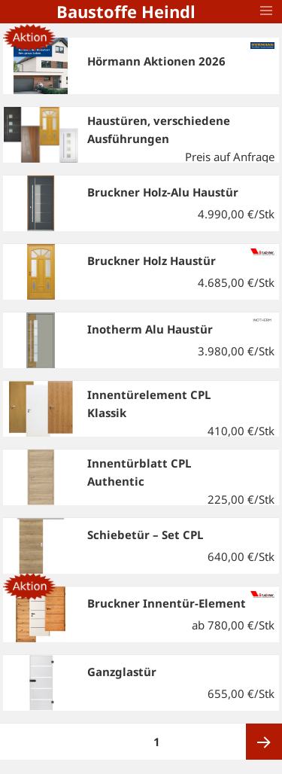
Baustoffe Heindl (126, 11)
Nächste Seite (264, 742)
